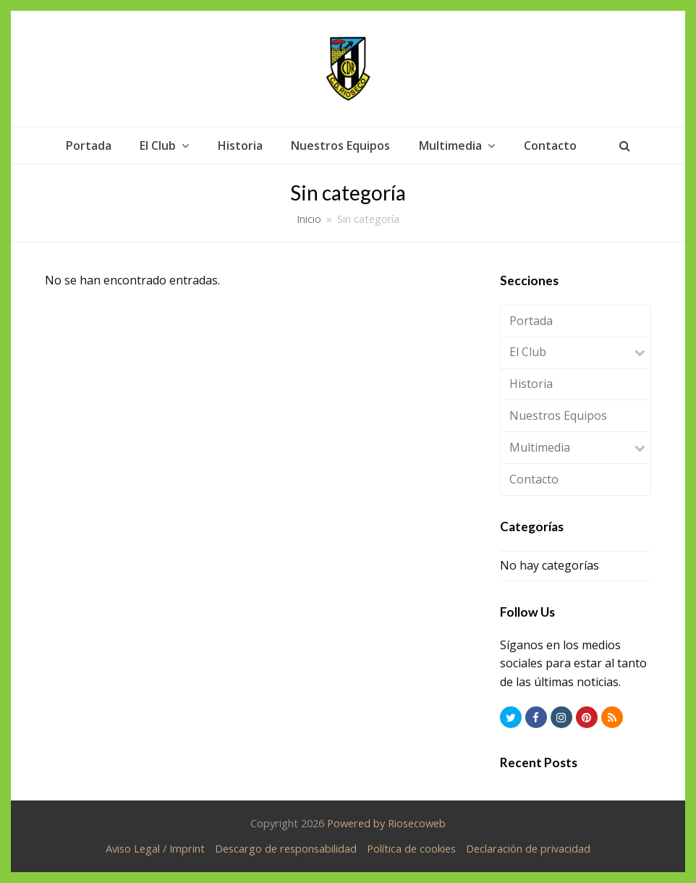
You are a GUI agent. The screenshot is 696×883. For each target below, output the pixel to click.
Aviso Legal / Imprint (155, 848)
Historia (531, 384)
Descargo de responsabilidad (286, 848)
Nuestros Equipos (558, 415)
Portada (531, 321)
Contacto (534, 479)
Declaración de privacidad (528, 848)
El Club (527, 352)
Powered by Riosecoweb (386, 823)
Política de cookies (411, 848)
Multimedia (539, 447)
